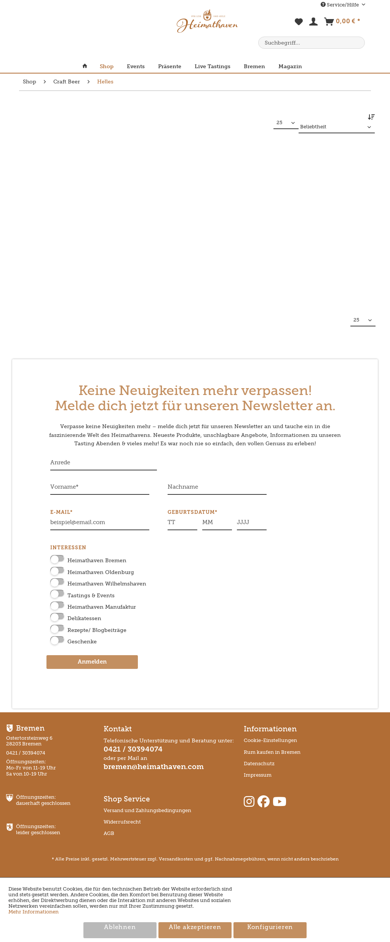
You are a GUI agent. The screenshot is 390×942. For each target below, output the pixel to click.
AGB (109, 833)
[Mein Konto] (314, 23)
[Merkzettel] (299, 26)
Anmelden (92, 662)
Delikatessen (84, 618)
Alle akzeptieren (195, 927)
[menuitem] (299, 26)
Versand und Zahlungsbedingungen (147, 810)
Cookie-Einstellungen (270, 740)
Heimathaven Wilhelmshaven (106, 584)
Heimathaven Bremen (96, 560)
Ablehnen (120, 927)
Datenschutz (259, 763)
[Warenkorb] (342, 23)
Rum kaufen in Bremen (272, 752)
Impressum (258, 775)
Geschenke (82, 641)
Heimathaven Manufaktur (101, 607)
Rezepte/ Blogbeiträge (96, 630)
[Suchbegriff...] (311, 43)
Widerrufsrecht (122, 822)
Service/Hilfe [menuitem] (340, 5)
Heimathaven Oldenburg (100, 572)
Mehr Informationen (33, 912)
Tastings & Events (91, 595)
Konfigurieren (270, 927)
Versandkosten (176, 859)
